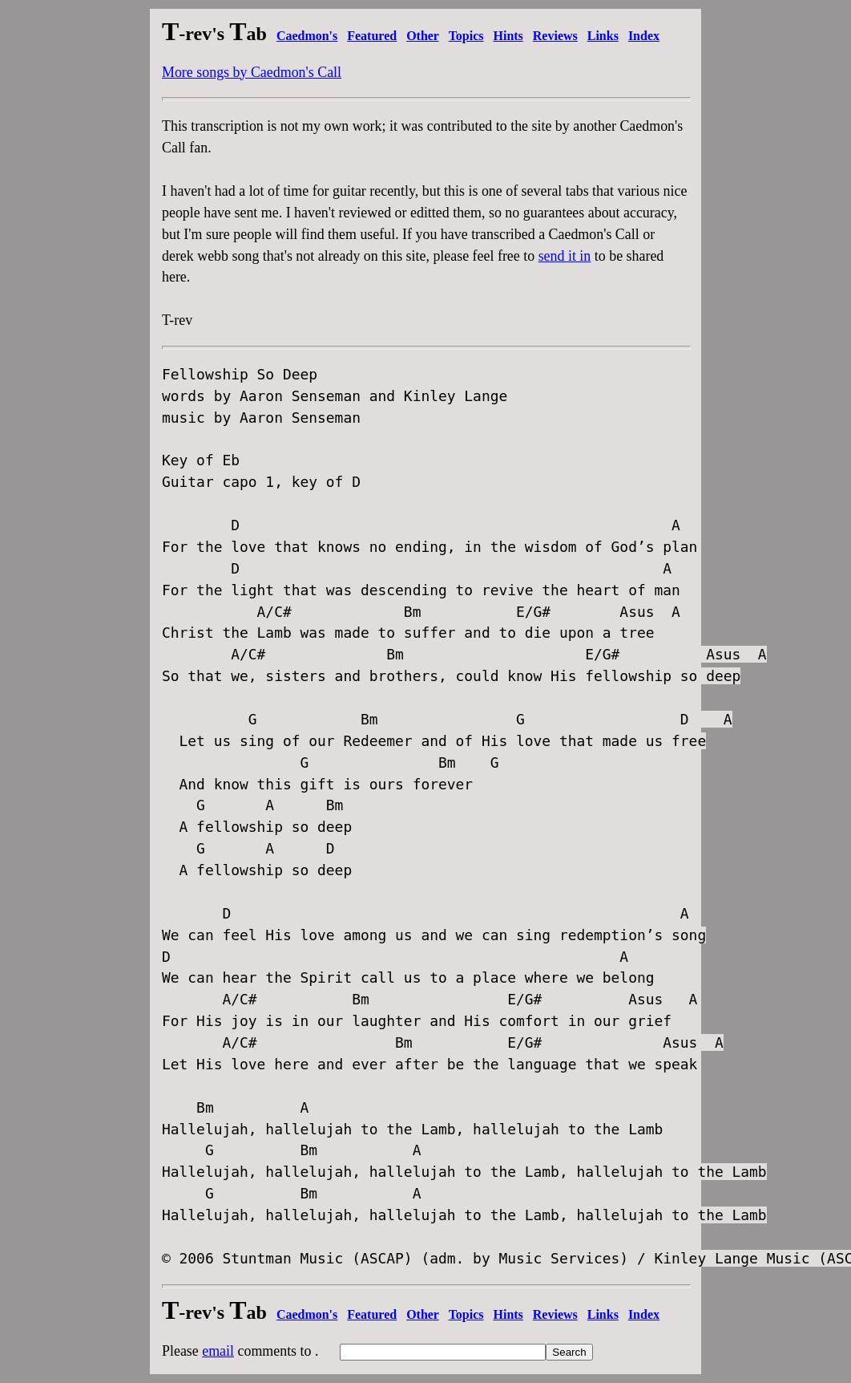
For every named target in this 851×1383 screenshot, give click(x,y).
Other (422, 36)
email (218, 1351)
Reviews (555, 36)
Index (643, 36)
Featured (372, 36)
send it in (564, 256)
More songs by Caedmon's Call (251, 72)
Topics (466, 36)
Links (603, 36)
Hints (508, 36)
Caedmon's (306, 36)
